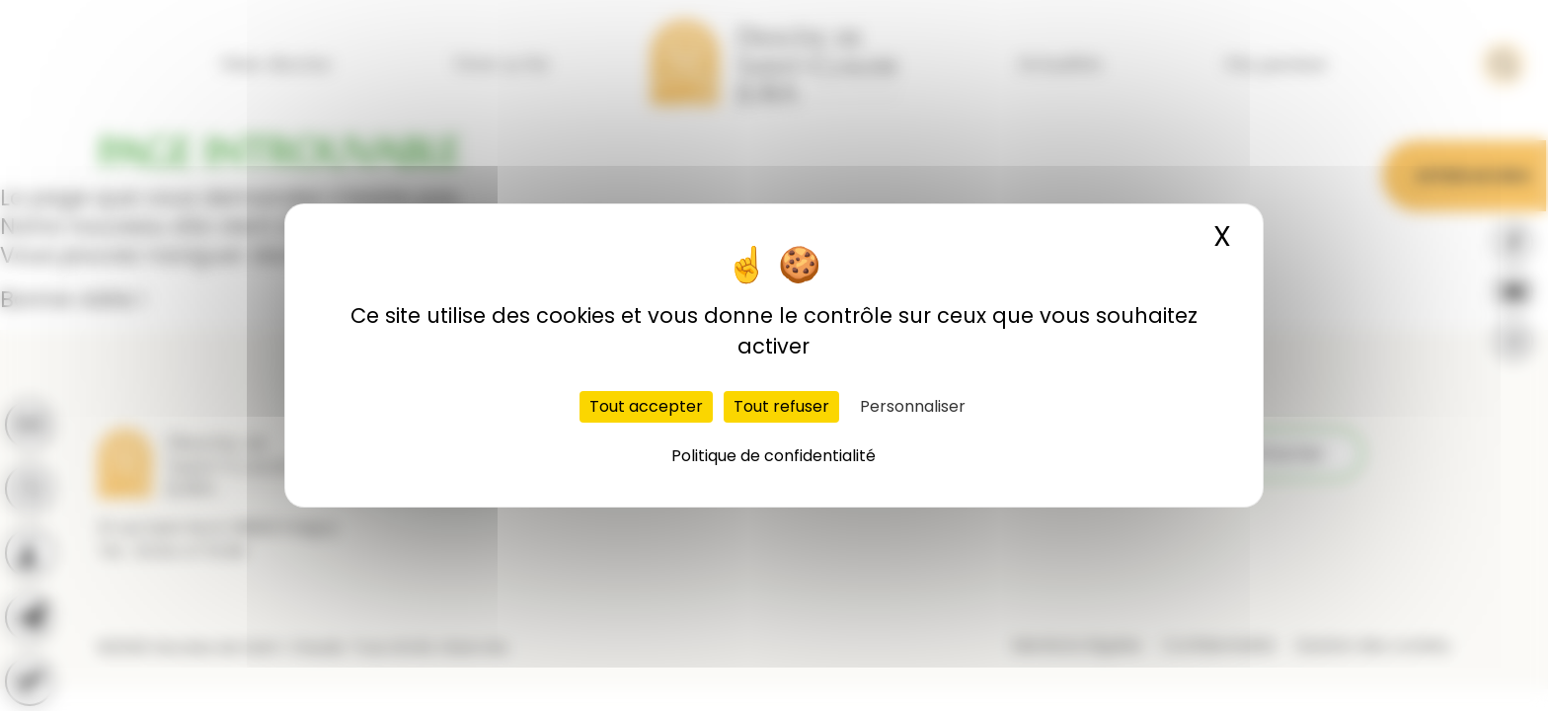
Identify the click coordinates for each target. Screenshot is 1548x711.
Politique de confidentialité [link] (773, 455)
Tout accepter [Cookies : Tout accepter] (646, 406)
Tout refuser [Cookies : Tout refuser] (781, 406)
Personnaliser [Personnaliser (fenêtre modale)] (913, 406)
